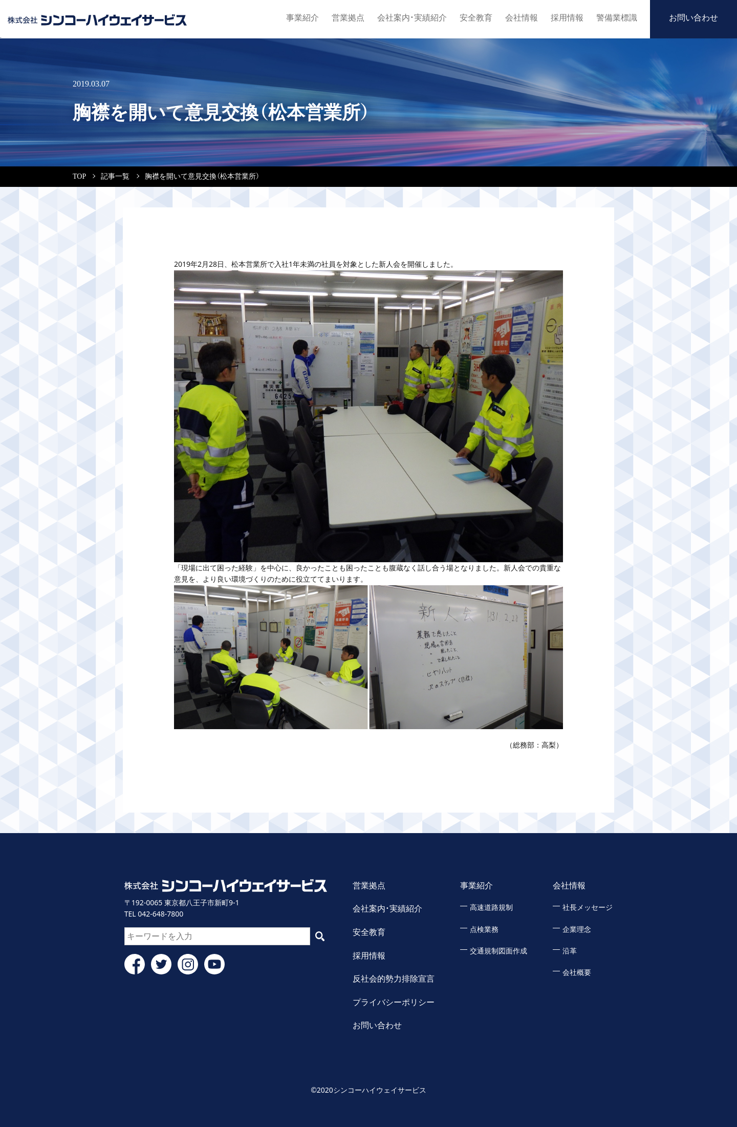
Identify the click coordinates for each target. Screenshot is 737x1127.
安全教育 (476, 17)
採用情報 (567, 17)
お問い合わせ (693, 17)
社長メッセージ (587, 907)
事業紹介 (302, 17)
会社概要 (576, 972)
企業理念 (576, 929)
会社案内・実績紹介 (412, 17)
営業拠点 (348, 17)
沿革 (569, 951)
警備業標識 (616, 17)
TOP (79, 176)
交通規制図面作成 (498, 951)
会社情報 (521, 17)
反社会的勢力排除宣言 (394, 978)
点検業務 (484, 929)
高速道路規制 (491, 907)
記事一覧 (115, 176)
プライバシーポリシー (394, 1002)
